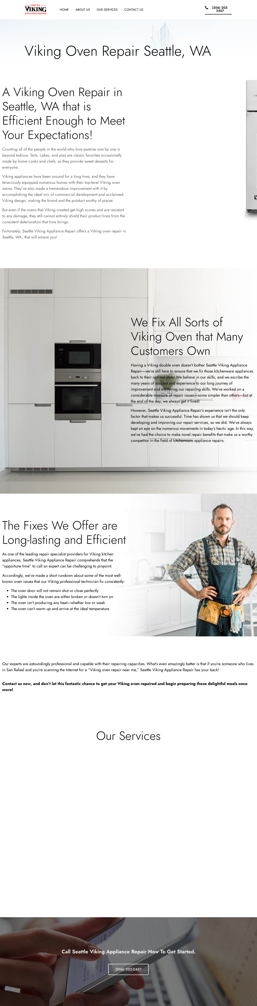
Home (64, 9)
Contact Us (133, 9)
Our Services (107, 9)
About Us (82, 9)
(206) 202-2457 (128, 969)
